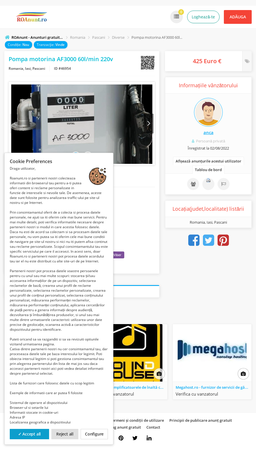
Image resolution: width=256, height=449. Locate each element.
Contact (153, 428)
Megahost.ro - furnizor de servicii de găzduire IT (213, 388)
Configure (94, 434)
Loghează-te (203, 17)
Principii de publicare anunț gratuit (200, 421)
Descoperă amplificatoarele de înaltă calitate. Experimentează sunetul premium (129, 388)
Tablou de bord (208, 169)
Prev (15, 124)
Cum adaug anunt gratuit (118, 428)
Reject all (64, 434)
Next (148, 124)
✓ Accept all (29, 434)
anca (208, 132)
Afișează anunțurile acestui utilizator (208, 161)
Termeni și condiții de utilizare (137, 421)
